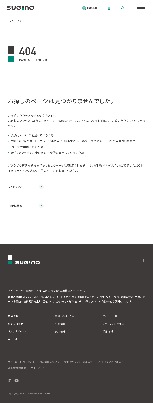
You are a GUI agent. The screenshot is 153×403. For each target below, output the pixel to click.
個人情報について (49, 361)
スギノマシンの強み (113, 323)
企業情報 (60, 323)
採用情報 (108, 331)
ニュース (12, 338)
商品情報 (13, 316)
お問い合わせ (15, 323)
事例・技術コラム (64, 316)
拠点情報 (60, 331)
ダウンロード (110, 316)
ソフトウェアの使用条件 (111, 361)
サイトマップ (37, 367)
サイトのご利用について (21, 361)
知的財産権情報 (17, 367)
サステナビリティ (17, 331)
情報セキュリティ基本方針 (78, 361)
